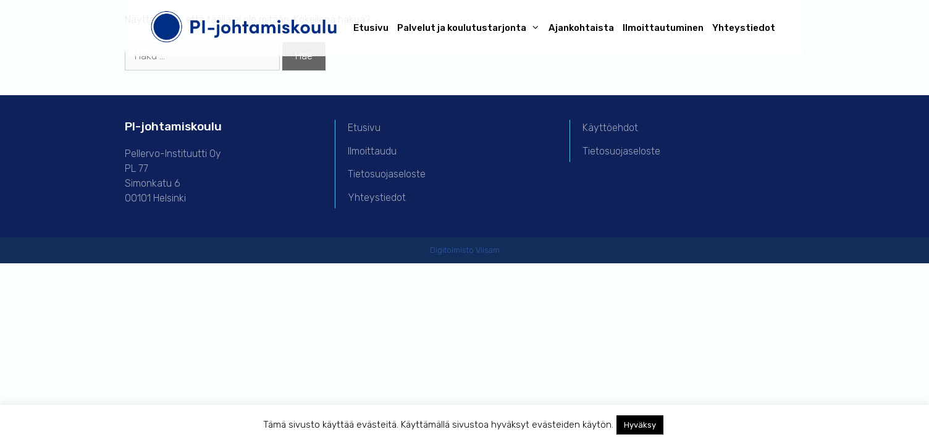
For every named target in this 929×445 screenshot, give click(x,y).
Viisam (488, 250)
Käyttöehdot (610, 128)
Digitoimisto (452, 250)
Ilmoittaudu (372, 151)
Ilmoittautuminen (663, 27)
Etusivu (371, 27)
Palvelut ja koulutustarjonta (470, 28)
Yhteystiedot (743, 27)
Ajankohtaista (581, 27)
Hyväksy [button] (640, 425)
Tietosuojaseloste (387, 174)
